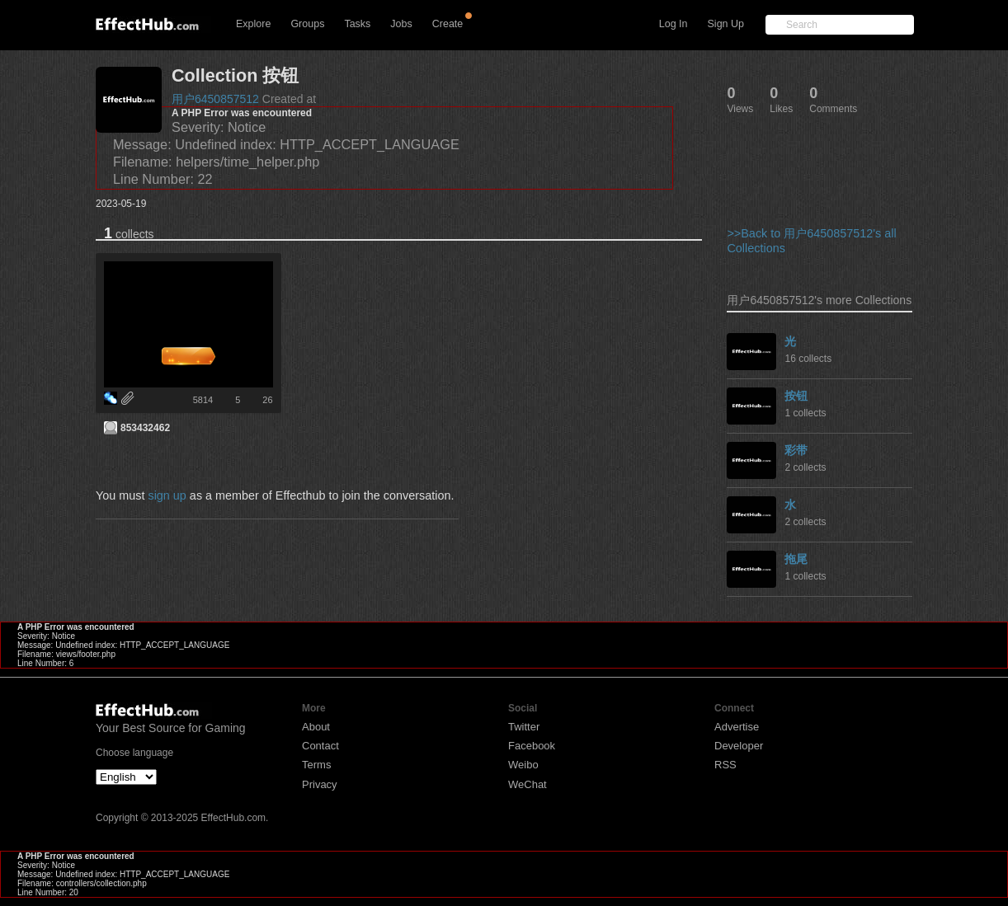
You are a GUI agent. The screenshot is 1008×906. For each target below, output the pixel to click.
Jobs (401, 24)
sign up (167, 495)
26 (267, 400)
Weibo (523, 764)
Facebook (531, 745)
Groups (307, 24)
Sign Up (726, 24)
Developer (738, 745)
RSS (725, 764)
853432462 (145, 428)
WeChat (527, 784)
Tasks (357, 24)
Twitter (523, 727)
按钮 (796, 395)
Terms (316, 764)
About (316, 727)
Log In (673, 24)
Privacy (319, 784)
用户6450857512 (215, 99)
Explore (253, 24)
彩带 (796, 450)
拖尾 (796, 559)
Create (448, 24)
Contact (320, 745)
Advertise (736, 727)
